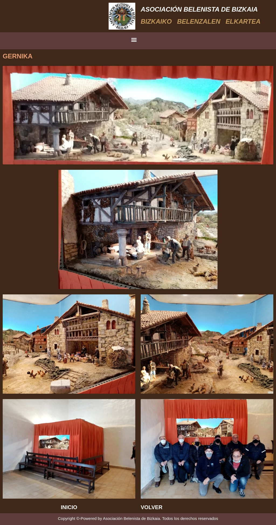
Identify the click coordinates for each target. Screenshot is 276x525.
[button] (134, 39)
